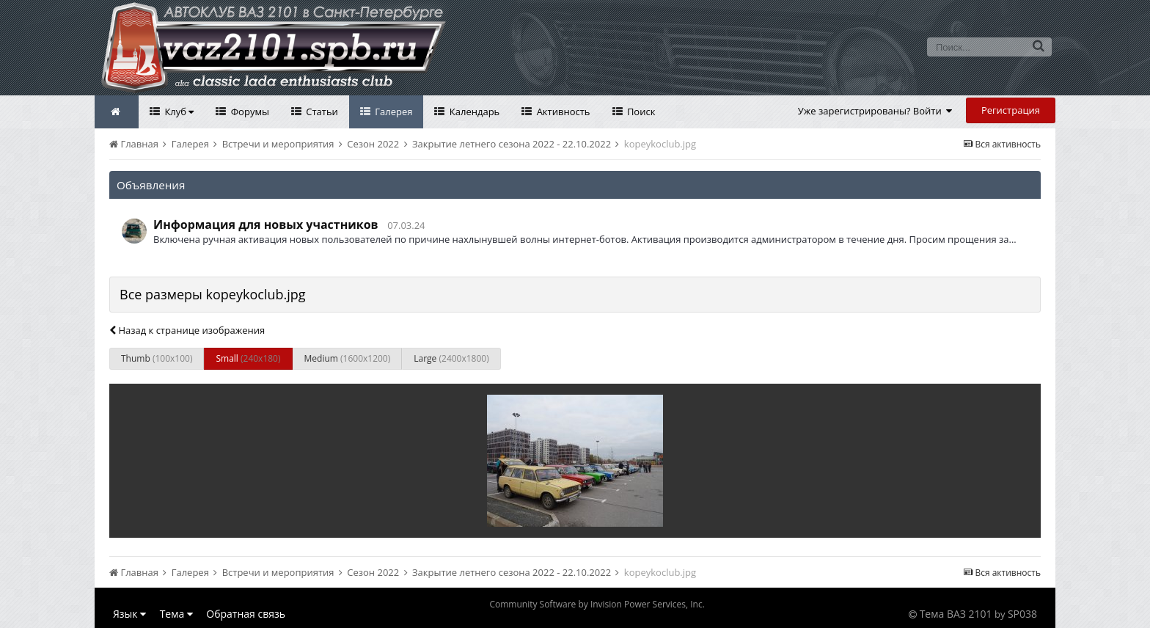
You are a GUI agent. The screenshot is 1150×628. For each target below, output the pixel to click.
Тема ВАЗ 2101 (956, 614)
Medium (347, 358)
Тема (176, 614)
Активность (562, 111)
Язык (129, 614)
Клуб (178, 111)
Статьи (321, 111)
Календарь (473, 111)
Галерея (393, 111)
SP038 (1022, 614)
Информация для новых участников (265, 224)
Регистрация (1010, 110)
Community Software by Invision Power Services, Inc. (596, 604)
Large (451, 358)
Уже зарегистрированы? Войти (875, 110)
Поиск (640, 111)
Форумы (248, 111)
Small (248, 358)
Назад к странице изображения (187, 330)
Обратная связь (245, 614)
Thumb (156, 358)
